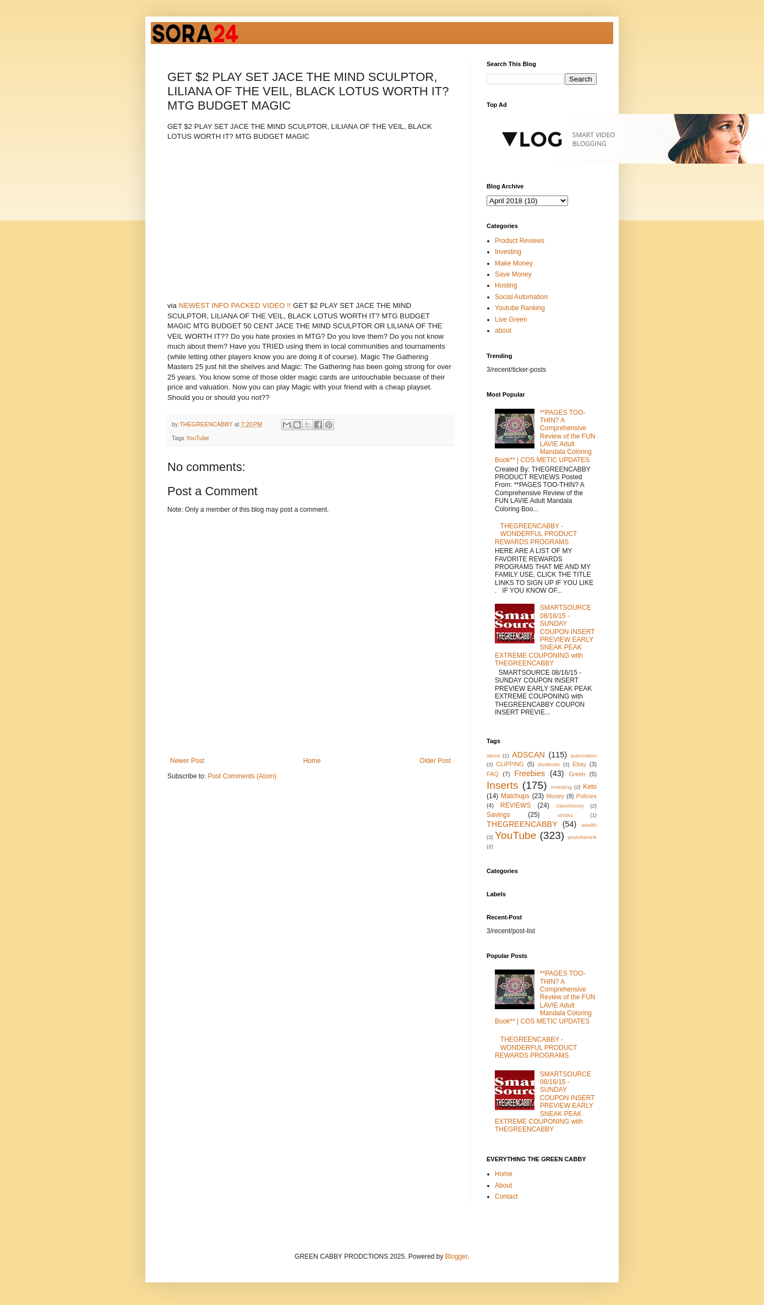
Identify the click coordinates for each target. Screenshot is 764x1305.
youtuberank (582, 837)
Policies (586, 796)
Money (555, 796)
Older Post (435, 761)
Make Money (514, 263)
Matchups (515, 796)
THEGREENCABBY (522, 824)
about (503, 330)
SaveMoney (570, 806)
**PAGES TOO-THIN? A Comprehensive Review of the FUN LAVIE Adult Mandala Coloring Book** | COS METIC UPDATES (545, 436)
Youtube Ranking (520, 308)
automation (584, 755)
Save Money (513, 274)
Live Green (511, 319)
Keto (590, 786)
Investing (508, 252)
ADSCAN (528, 754)
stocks (565, 815)
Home (312, 761)
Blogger (456, 1256)
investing (561, 787)
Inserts (503, 785)
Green (577, 774)
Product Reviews (519, 241)
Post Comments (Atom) (242, 776)
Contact (506, 1196)
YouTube (197, 438)
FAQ (493, 774)
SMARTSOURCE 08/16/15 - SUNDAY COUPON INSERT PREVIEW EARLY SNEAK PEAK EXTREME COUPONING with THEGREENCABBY (544, 635)
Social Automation (521, 297)
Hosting (506, 285)
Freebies (529, 773)
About (503, 1185)
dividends (549, 764)
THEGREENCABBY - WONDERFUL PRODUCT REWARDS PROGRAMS (536, 534)
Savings (498, 815)
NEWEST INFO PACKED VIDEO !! (235, 305)
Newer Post (187, 761)
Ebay (579, 764)
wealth (589, 825)
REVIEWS (515, 805)
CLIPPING (509, 764)
